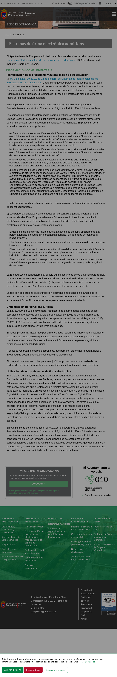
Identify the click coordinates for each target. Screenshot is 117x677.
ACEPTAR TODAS (12, 670)
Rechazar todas (33, 670)
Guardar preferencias (55, 670)
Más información (87, 661)
